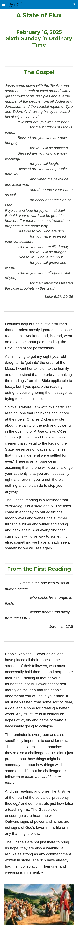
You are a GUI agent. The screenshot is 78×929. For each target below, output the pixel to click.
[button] (4, 4)
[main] (39, 30)
